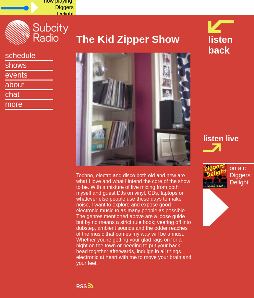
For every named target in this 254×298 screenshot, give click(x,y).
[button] (38, 105)
